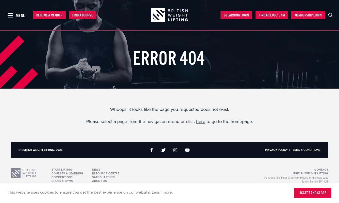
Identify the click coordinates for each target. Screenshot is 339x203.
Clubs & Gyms (62, 181)
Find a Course (82, 15)
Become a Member (49, 15)
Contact (321, 169)
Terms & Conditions (305, 150)
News (96, 169)
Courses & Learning (67, 173)
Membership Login (308, 15)
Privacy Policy (276, 150)
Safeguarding (103, 177)
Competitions (62, 177)
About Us (99, 181)
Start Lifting (62, 169)
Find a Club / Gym (272, 15)
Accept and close (312, 193)
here (200, 121)
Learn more (162, 192)
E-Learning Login (236, 15)
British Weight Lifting (310, 173)
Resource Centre (105, 173)
